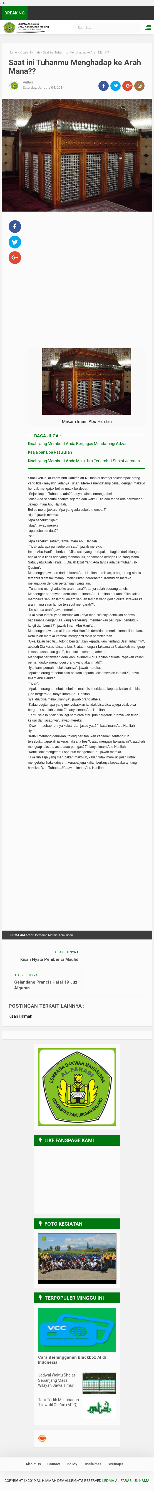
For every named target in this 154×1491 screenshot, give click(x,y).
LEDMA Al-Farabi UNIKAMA (126, 1481)
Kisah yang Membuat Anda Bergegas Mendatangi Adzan (78, 443)
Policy (72, 1464)
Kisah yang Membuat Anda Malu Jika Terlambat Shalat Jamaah (84, 461)
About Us (33, 1464)
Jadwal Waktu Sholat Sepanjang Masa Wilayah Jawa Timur (56, 1380)
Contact (53, 1464)
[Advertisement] (87, 257)
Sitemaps (115, 1464)
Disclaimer (92, 1464)
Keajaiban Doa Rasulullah (50, 452)
